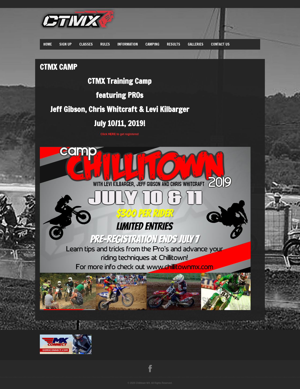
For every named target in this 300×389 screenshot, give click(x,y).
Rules (105, 44)
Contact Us (220, 44)
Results (173, 44)
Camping (152, 44)
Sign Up (65, 44)
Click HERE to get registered (120, 134)
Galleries (195, 44)
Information (127, 44)
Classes (86, 44)
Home (47, 44)
